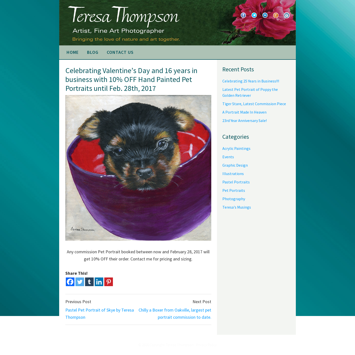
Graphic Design (235, 165)
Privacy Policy (206, 344)
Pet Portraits (233, 190)
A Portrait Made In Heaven (244, 112)
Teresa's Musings (236, 207)
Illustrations (233, 173)
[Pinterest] (108, 281)
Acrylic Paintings (236, 148)
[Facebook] (70, 281)
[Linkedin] (99, 281)
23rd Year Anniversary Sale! (244, 120)
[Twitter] (79, 281)
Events (228, 156)
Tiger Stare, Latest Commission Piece (254, 103)
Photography (233, 198)
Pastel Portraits (236, 181)
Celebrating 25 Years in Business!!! (250, 81)
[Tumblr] (89, 281)
